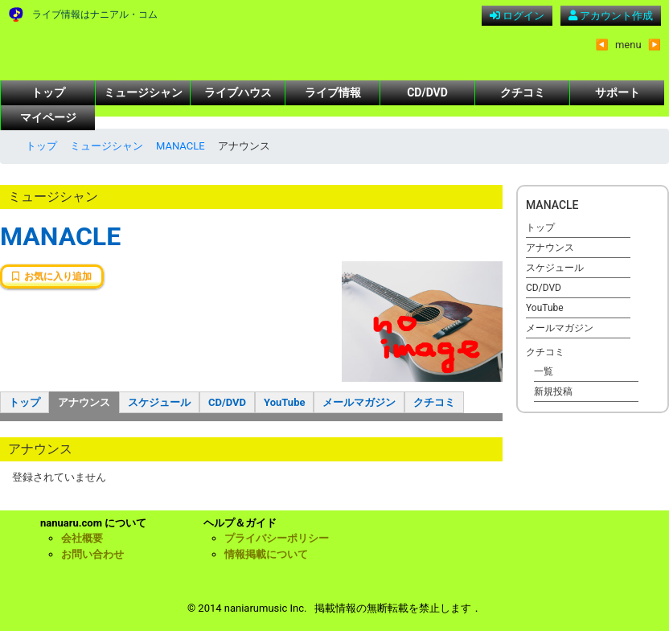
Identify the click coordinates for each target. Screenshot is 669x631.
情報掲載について (266, 554)
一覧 (543, 371)
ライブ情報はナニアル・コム (95, 14)
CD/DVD (427, 92)
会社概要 (82, 538)
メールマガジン (359, 402)
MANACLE (180, 146)
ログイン (517, 16)
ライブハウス (238, 92)
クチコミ (522, 92)
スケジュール (159, 402)
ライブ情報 (333, 92)
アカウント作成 (610, 16)
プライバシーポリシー (276, 538)
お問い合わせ (92, 554)
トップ (48, 92)
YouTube (284, 402)
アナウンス (84, 402)
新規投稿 (553, 391)
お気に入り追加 (52, 276)
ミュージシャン (143, 92)
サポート (617, 92)
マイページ (48, 117)
